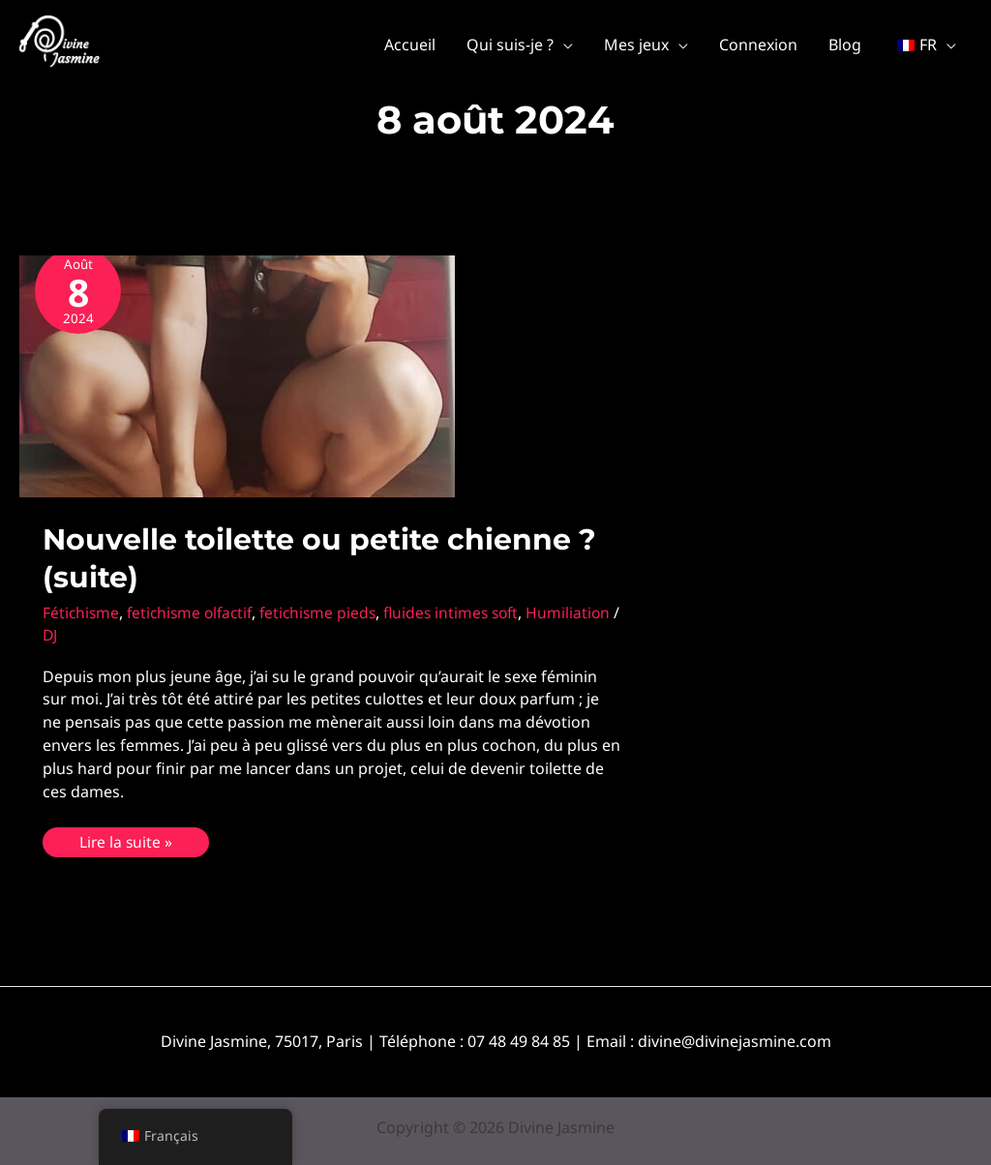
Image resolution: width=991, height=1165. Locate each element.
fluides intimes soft (466, 612)
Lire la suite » (126, 840)
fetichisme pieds (328, 612)
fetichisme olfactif (194, 612)
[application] (563, 44)
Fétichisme (82, 612)
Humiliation (85, 634)
